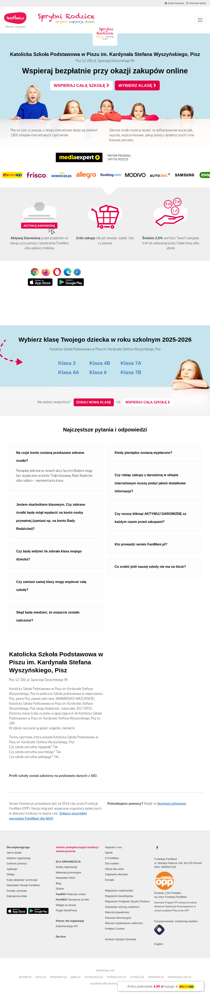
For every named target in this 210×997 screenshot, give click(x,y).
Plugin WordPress (66, 910)
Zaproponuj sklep (17, 896)
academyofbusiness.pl (105, 983)
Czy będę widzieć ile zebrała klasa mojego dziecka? (49, 555)
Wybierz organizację (19, 858)
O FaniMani (112, 858)
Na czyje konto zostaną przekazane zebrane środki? (50, 457)
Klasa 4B (99, 363)
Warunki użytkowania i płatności (124, 923)
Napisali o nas (113, 847)
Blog (58, 883)
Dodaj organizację (66, 866)
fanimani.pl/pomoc (171, 803)
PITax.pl (176, 910)
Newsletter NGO (65, 877)
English (158, 944)
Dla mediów (112, 863)
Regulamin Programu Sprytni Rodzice (127, 901)
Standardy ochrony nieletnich (122, 906)
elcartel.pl (25, 977)
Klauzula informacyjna (118, 917)
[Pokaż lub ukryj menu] (200, 20)
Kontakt (109, 879)
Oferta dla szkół (114, 869)
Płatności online (71, 894)
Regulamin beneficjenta (119, 896)
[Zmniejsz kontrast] (174, 3)
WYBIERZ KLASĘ (137, 85)
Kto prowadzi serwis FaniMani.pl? (141, 544)
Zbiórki (60, 888)
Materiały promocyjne (68, 872)
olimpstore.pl (58, 977)
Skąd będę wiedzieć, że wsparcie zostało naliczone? (48, 616)
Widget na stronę (66, 905)
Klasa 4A (68, 372)
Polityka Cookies (115, 928)
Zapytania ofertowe (116, 874)
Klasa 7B (131, 372)
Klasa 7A (131, 363)
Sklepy (11, 874)
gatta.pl (75, 977)
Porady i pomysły (17, 890)
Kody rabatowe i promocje (22, 879)
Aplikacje (12, 869)
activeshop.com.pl (179, 977)
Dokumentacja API (67, 926)
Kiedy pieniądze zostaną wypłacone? (143, 452)
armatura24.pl (93, 977)
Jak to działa (14, 852)
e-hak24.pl (137, 977)
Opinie (109, 852)
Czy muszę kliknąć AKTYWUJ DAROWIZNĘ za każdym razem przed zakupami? (150, 518)
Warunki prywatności (117, 912)
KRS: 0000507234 (165, 866)
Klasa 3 (66, 363)
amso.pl (40, 977)
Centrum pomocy (17, 863)
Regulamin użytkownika (119, 890)
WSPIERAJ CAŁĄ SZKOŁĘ (82, 85)
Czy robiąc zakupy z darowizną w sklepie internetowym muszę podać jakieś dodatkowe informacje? (150, 483)
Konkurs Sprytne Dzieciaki (120, 939)
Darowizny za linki (72, 899)
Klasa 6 (98, 372)
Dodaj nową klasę (93, 402)
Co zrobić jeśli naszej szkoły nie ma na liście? (150, 566)
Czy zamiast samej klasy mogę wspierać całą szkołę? (51, 586)
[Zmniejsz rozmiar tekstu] (196, 3)
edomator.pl (155, 977)
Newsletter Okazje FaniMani (23, 885)
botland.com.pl (116, 977)
